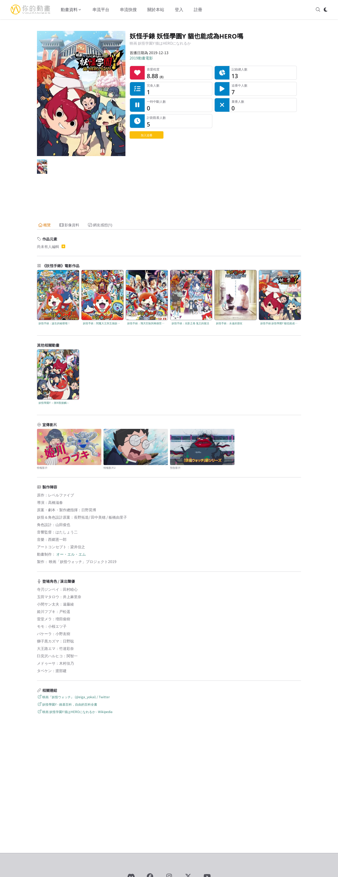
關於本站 (155, 9)
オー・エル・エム (71, 554)
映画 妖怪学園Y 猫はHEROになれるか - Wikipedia (74, 711)
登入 (179, 9)
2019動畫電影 (141, 57)
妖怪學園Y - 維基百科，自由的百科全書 (67, 704)
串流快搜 (128, 9)
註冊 (198, 9)
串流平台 (100, 9)
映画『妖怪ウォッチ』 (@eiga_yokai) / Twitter (73, 697)
